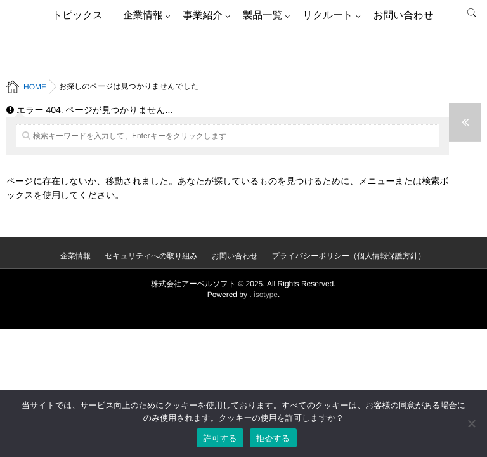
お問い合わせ (403, 15)
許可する (220, 438)
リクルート (327, 15)
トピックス (77, 15)
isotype (266, 294)
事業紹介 (202, 15)
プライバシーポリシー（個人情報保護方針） (348, 255)
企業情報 (142, 15)
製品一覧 (262, 15)
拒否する (273, 438)
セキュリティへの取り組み (151, 255)
